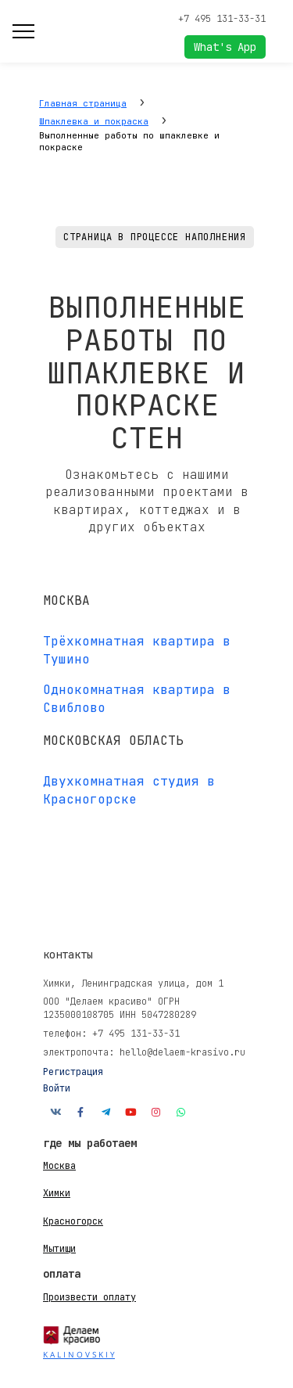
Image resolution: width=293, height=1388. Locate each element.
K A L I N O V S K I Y (79, 1354)
